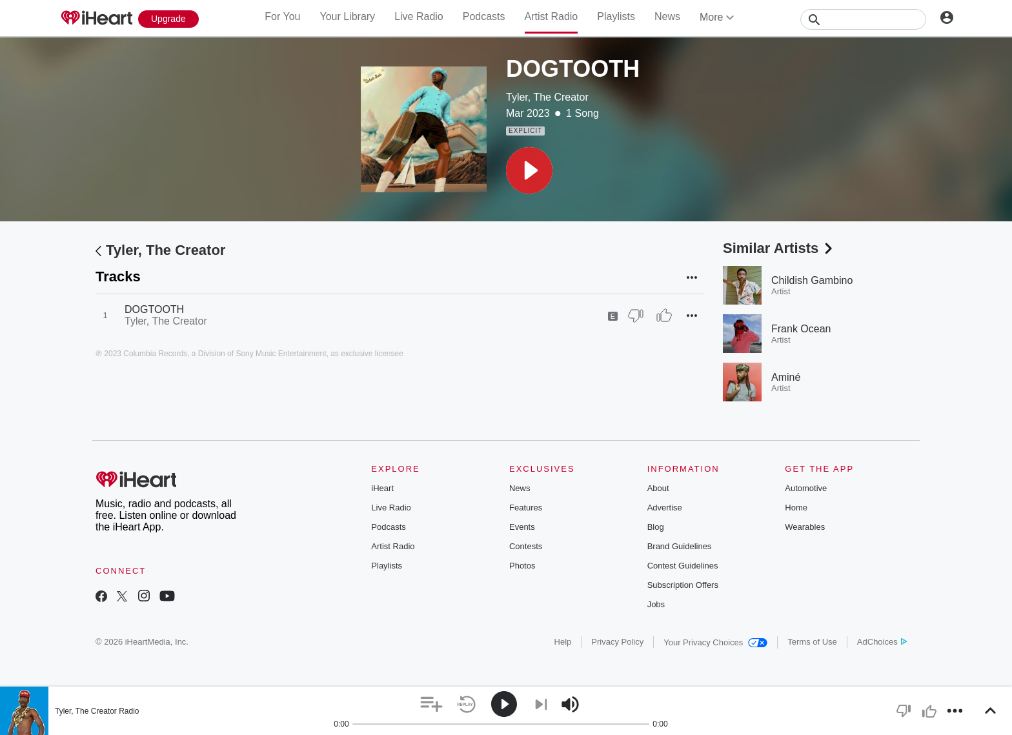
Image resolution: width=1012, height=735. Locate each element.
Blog (655, 527)
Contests (525, 546)
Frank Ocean (801, 328)
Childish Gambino (812, 280)
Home (796, 507)
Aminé (785, 377)
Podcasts (484, 16)
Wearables (805, 527)
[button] (529, 170)
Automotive (806, 488)
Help (563, 642)
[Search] (863, 19)
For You (282, 16)
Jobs (656, 604)
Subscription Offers (682, 585)
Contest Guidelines (682, 565)
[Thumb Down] (635, 315)
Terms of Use (812, 642)
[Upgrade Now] (168, 19)
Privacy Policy (617, 642)
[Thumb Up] (664, 315)
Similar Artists (779, 248)
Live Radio (418, 16)
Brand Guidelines (679, 546)
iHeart (382, 488)
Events (522, 527)
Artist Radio (551, 16)
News (667, 16)
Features (525, 507)
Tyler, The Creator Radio (97, 711)
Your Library (347, 16)
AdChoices (882, 642)
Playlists (616, 16)
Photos (522, 565)
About (658, 488)
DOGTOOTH (154, 309)
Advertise (664, 507)
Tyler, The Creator (547, 97)
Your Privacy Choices (715, 642)
